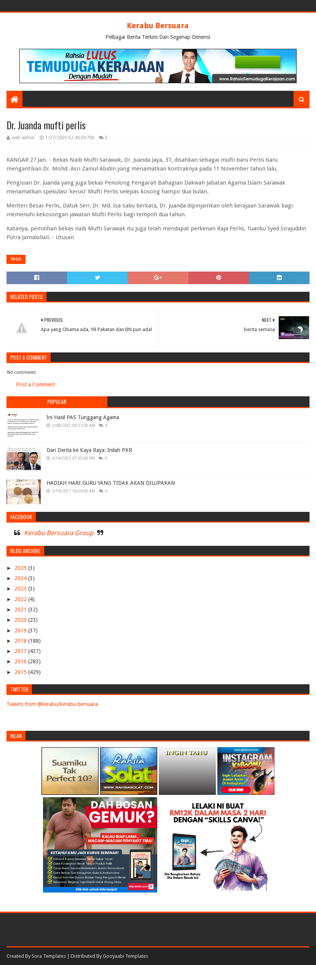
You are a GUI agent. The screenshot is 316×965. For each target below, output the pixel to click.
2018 (21, 641)
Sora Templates (49, 956)
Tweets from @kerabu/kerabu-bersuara (52, 704)
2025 (21, 568)
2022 (21, 599)
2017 (21, 651)
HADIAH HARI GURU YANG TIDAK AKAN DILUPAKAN (110, 483)
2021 (21, 609)
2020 (21, 620)
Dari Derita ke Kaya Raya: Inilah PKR (89, 450)
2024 (21, 578)
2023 (21, 588)
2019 (21, 630)
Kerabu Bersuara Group (58, 533)
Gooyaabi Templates (125, 956)
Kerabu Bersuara (158, 25)
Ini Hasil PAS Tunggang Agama (82, 417)
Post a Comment (35, 384)
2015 (21, 672)
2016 (21, 661)
